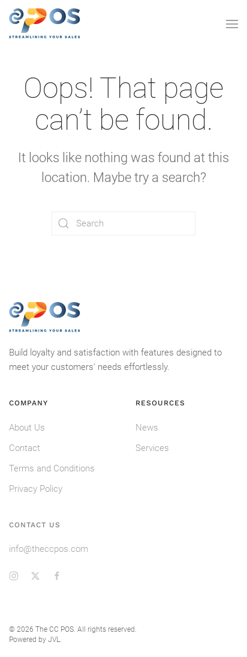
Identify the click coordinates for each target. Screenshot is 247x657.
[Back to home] (45, 24)
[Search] (123, 223)
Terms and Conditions (52, 468)
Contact (24, 448)
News (146, 427)
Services (152, 448)
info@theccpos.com (48, 548)
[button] (232, 24)
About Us (27, 427)
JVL (54, 639)
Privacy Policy (35, 488)
